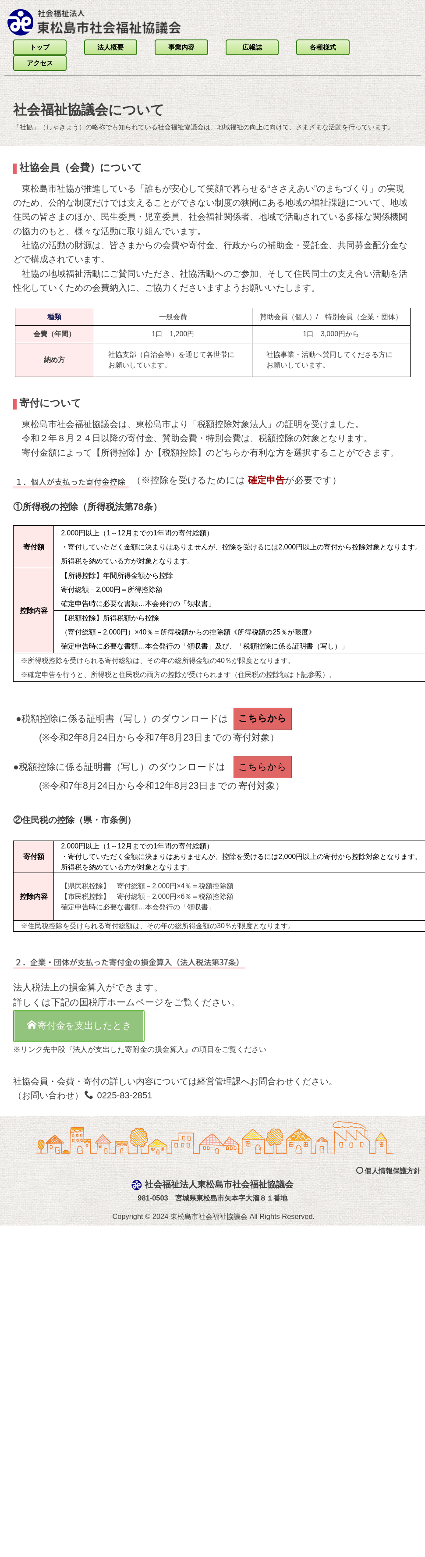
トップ (40, 47)
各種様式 (323, 47)
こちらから (262, 718)
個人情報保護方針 (388, 1518)
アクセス (40, 63)
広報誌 (252, 47)
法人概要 (110, 47)
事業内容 (181, 47)
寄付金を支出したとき (79, 1025)
